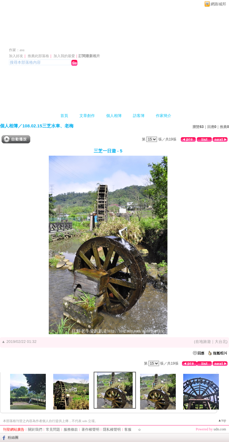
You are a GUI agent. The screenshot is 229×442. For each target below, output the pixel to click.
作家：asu (16, 50)
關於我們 (35, 429)
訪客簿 (139, 115)
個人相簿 (114, 115)
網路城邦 (218, 4)
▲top (222, 420)
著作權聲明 (90, 429)
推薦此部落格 (38, 56)
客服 (127, 429)
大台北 (220, 341)
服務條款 (71, 429)
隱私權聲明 (112, 429)
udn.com (220, 429)
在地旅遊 (203, 341)
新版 (98, 41)
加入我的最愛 (64, 56)
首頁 (64, 115)
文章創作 (87, 115)
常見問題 (53, 429)
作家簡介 (163, 115)
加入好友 (16, 56)
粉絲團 (13, 437)
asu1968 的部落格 (41, 41)
